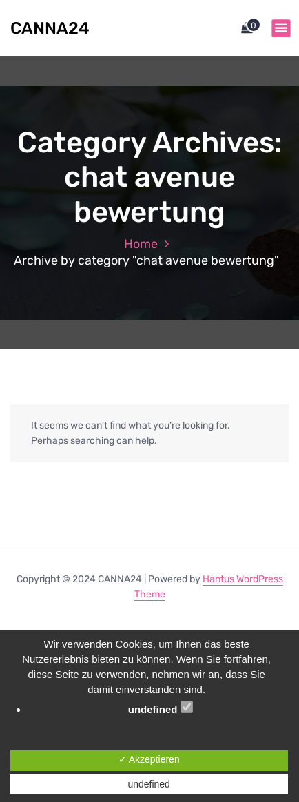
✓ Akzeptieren (149, 759)
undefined (160, 708)
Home (141, 243)
